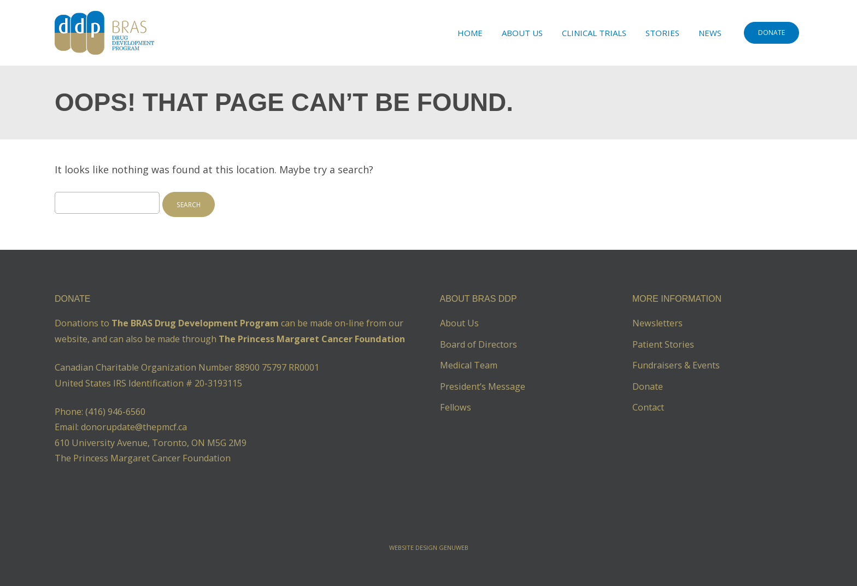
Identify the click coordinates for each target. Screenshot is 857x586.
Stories (662, 32)
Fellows (455, 407)
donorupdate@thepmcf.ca (134, 427)
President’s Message (482, 386)
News (709, 32)
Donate (647, 386)
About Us (522, 32)
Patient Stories (663, 344)
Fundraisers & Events (676, 365)
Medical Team (468, 365)
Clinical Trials (594, 32)
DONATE (771, 32)
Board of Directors (478, 344)
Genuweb (453, 547)
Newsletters (657, 323)
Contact (648, 407)
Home (470, 32)
